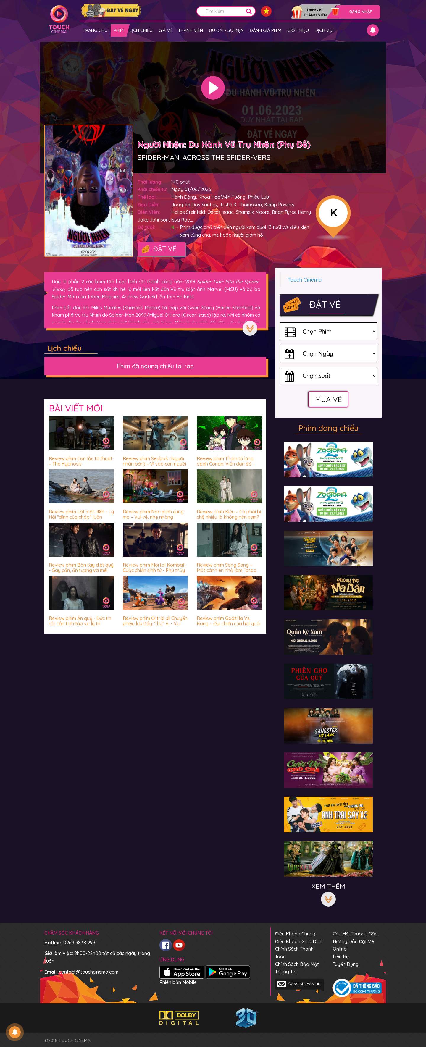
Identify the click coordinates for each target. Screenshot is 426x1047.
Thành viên (190, 30)
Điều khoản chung (295, 934)
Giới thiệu (298, 30)
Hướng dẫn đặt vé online (353, 945)
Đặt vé (158, 249)
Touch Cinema (305, 279)
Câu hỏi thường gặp (355, 934)
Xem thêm (250, 328)
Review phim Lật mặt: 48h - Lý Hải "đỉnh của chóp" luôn (81, 514)
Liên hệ (341, 956)
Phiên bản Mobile (178, 982)
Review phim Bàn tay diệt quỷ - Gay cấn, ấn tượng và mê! (81, 567)
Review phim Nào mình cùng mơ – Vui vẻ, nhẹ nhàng (153, 514)
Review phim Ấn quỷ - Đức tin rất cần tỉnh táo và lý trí (80, 620)
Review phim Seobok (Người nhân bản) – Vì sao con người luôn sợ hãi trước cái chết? (154, 463)
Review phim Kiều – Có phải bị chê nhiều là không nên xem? (229, 514)
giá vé (165, 30)
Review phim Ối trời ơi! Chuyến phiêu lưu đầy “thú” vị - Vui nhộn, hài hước (155, 623)
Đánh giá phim (265, 30)
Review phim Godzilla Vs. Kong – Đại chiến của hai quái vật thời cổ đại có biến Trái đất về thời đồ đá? (228, 626)
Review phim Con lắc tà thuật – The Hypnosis (80, 461)
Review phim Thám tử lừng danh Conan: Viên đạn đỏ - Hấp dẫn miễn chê (226, 463)
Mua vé (328, 399)
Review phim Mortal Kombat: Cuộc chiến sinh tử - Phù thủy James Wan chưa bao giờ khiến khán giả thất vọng (154, 573)
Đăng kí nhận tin (299, 984)
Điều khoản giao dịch (298, 941)
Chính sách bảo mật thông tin (297, 968)
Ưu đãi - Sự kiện (226, 30)
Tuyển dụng (346, 964)
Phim (119, 30)
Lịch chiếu (141, 30)
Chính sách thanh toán (294, 952)
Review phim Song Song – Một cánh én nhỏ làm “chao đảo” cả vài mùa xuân (226, 570)
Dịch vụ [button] (324, 30)
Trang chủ (95, 30)
